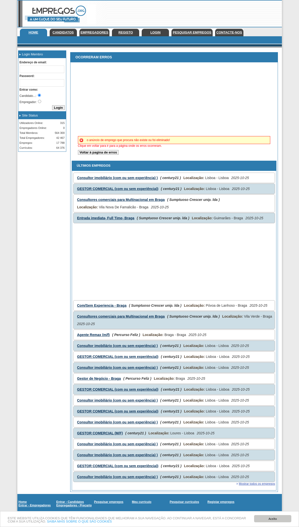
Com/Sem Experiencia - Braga (102, 305)
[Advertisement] (191, 12)
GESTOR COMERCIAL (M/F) (100, 433)
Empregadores (94, 32)
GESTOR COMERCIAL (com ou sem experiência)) (118, 189)
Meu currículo (141, 502)
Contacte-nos (229, 32)
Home (33, 32)
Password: (27, 76)
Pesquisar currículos (184, 502)
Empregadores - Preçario (74, 505)
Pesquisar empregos (192, 32)
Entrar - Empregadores (35, 505)
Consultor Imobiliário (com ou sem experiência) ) (117, 455)
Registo (125, 32)
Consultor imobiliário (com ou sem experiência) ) (117, 178)
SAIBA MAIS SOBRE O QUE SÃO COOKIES (79, 522)
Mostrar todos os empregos (257, 484)
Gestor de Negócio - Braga (99, 378)
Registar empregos (220, 502)
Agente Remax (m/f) (93, 335)
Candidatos (63, 32)
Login (155, 32)
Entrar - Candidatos (70, 502)
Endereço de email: (33, 62)
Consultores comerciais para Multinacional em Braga (121, 200)
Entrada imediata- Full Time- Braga (105, 218)
